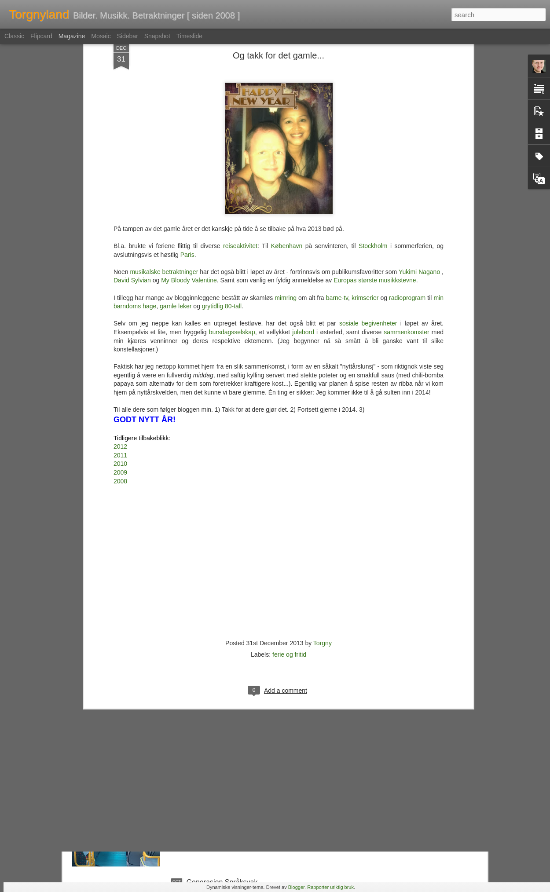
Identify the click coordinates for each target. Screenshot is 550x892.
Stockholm (373, 102)
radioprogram (407, 154)
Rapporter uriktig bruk (330, 887)
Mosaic (100, 36)
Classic (14, 36)
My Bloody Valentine (189, 137)
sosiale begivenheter (368, 180)
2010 (120, 320)
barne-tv (337, 154)
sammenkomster (406, 189)
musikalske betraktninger (164, 128)
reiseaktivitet (240, 102)
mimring (286, 154)
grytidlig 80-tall (222, 163)
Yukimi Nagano (419, 128)
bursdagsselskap (232, 189)
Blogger (296, 887)
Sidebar (127, 36)
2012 (120, 303)
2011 (120, 312)
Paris (187, 111)
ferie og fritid (289, 511)
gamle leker (175, 163)
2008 (120, 338)
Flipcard (41, 36)
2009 (120, 329)
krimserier (365, 154)
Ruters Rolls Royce (217, 782)
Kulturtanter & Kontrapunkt (228, 682)
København (287, 102)
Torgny (322, 500)
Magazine (72, 36)
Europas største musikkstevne (375, 137)
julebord (303, 189)
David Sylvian (132, 137)
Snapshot (157, 36)
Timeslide (189, 36)
